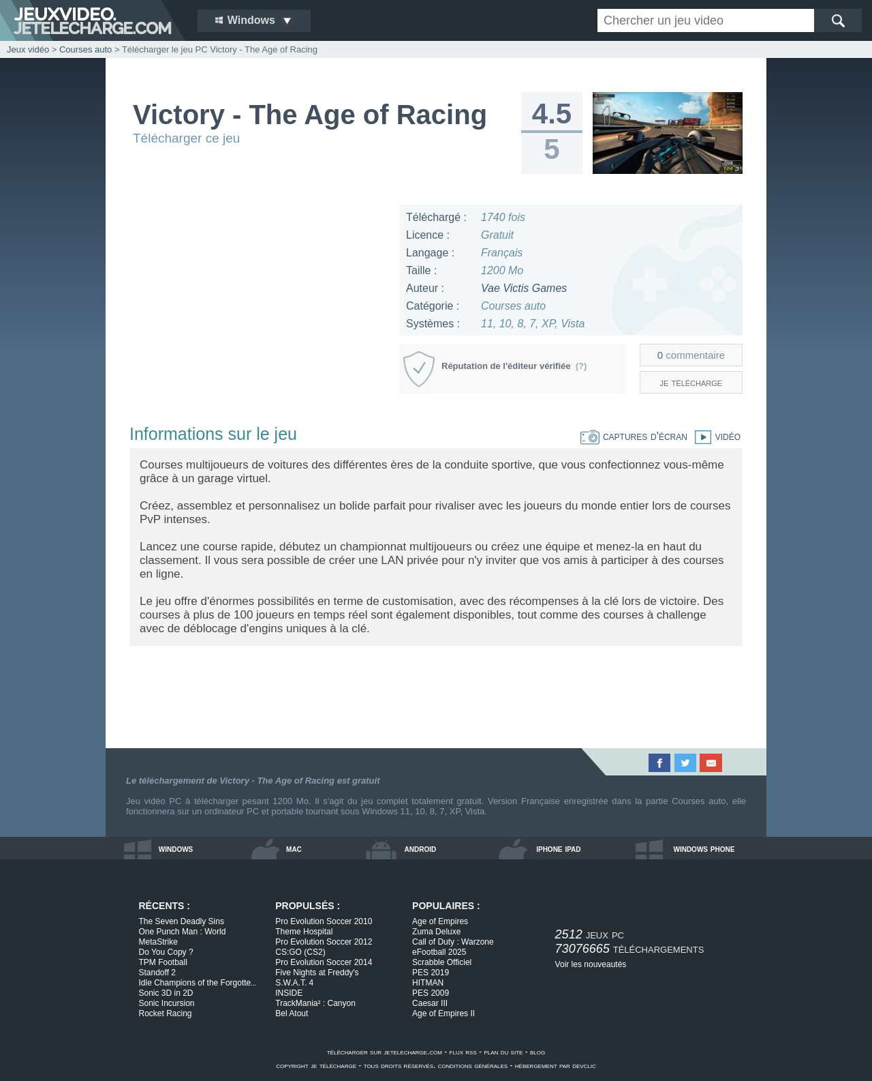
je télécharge (691, 382)
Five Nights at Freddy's (316, 972)
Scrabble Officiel (441, 962)
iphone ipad (558, 848)
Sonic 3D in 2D (166, 993)
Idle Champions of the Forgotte (198, 983)
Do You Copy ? (166, 952)
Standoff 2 (157, 972)
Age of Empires (440, 921)
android (421, 848)
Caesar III (430, 1003)
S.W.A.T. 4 (294, 983)
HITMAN (427, 983)
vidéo (714, 436)
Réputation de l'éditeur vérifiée (514, 366)
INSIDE (288, 993)
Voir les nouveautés (591, 964)
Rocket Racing (165, 1013)
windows (176, 848)
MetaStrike (158, 942)
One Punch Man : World (182, 931)
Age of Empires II (443, 1013)
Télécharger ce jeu (186, 138)
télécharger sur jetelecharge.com (384, 1051)
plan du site (503, 1051)
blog (537, 1051)
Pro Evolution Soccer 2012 (323, 942)
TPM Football (163, 962)
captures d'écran (633, 436)
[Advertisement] (258, 300)
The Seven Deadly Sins (181, 921)
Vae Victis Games (524, 288)
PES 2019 (430, 972)
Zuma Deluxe (436, 931)
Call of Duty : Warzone (453, 942)
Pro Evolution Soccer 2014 (323, 962)
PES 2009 (430, 993)
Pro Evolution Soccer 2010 (323, 921)
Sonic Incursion (167, 1003)
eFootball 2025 (439, 952)
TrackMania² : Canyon (315, 1003)
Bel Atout (291, 1013)
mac (294, 848)
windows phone (703, 848)
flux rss (463, 1051)
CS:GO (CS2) (300, 952)
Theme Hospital (303, 931)
